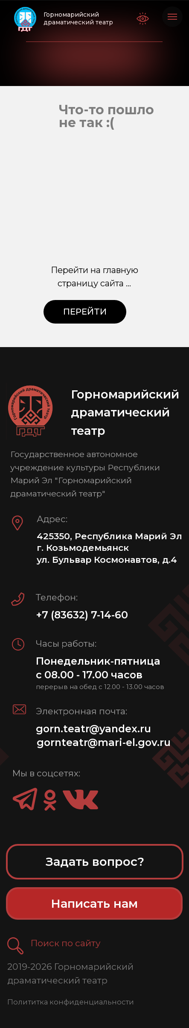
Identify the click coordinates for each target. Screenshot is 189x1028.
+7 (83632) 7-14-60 (82, 615)
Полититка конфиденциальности (70, 1002)
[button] (15, 945)
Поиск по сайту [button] (66, 943)
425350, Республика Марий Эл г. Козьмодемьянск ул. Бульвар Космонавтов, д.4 (109, 548)
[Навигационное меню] (172, 17)
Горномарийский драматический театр (78, 18)
